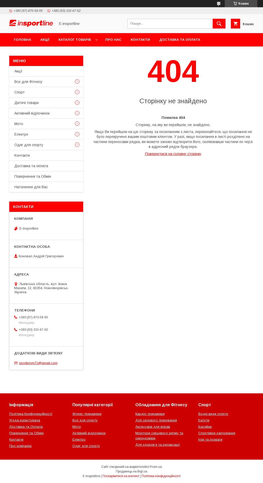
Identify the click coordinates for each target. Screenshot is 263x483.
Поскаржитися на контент (120, 476)
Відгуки (74, 53)
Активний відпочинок (32, 113)
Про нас (113, 40)
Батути (203, 420)
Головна (22, 40)
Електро (21, 134)
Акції (44, 40)
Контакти (140, 40)
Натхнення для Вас (31, 187)
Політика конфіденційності (161, 476)
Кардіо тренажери (150, 414)
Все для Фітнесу (28, 82)
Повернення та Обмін (35, 53)
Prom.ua (156, 467)
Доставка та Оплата (26, 427)
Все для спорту (85, 420)
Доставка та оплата (179, 40)
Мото (18, 124)
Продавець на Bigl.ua (131, 471)
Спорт (19, 92)
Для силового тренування (156, 420)
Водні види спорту (213, 414)
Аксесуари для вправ (152, 427)
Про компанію (20, 446)
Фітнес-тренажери (86, 414)
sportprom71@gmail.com (38, 363)
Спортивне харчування (216, 433)
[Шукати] (219, 24)
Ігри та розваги (210, 439)
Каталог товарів (75, 40)
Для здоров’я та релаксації (157, 445)
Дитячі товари (26, 103)
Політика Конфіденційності (30, 414)
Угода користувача (24, 420)
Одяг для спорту (28, 145)
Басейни (205, 427)
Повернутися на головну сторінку (173, 154)
